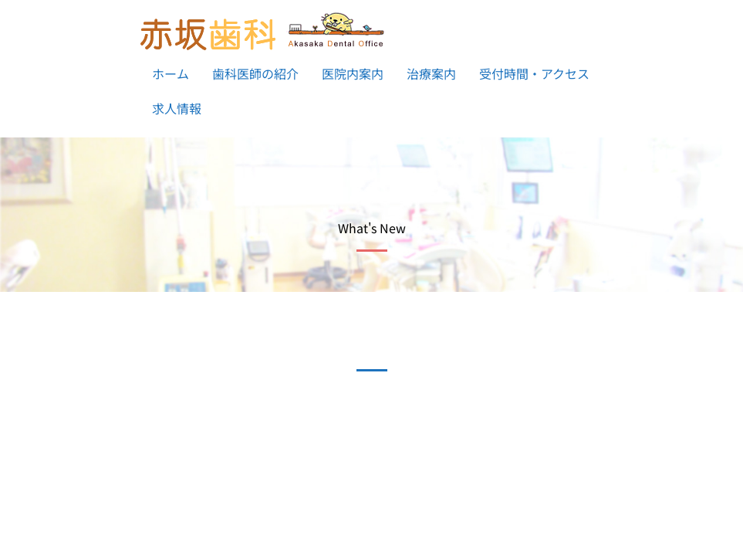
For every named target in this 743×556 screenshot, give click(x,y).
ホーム (170, 73)
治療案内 (431, 73)
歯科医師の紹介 (255, 73)
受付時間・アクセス (534, 73)
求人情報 (176, 108)
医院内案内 (352, 73)
